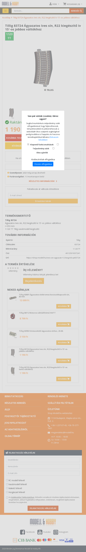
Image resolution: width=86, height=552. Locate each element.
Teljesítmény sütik (41, 148)
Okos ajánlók (42, 152)
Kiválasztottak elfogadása (43, 159)
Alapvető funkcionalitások (41, 144)
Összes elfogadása (43, 164)
